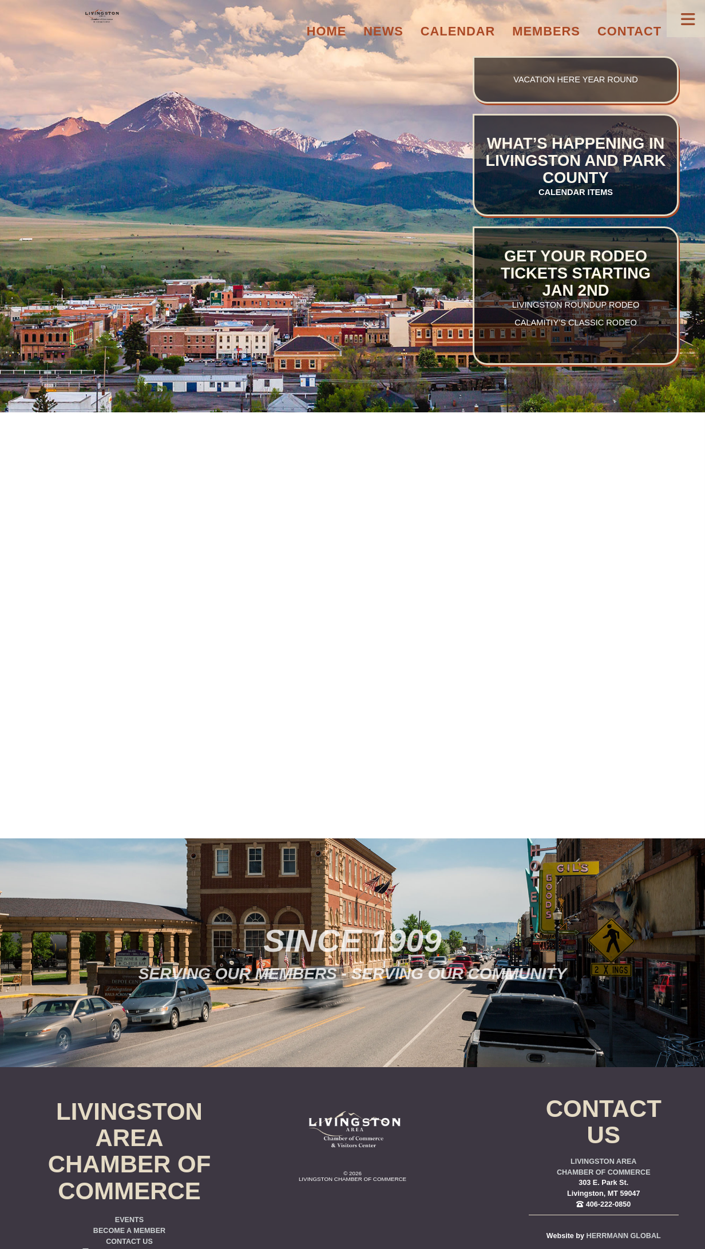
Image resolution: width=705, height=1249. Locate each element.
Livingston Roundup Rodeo (576, 304)
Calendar (458, 31)
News (383, 31)
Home (327, 31)
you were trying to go (414, 629)
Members (546, 31)
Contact (629, 31)
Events (129, 1220)
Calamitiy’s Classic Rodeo (575, 322)
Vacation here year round (575, 79)
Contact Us (129, 1242)
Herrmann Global (624, 1236)
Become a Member (129, 1231)
